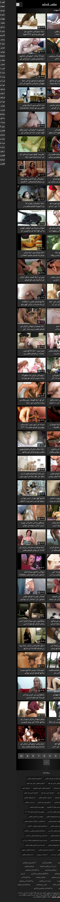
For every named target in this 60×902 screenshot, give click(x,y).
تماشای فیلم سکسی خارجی (42, 831)
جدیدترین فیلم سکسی (42, 835)
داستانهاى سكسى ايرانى (44, 854)
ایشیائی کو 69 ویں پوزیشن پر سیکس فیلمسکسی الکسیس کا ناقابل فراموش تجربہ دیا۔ (16, 180)
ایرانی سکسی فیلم (32, 866)
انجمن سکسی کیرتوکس (46, 788)
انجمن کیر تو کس (31, 793)
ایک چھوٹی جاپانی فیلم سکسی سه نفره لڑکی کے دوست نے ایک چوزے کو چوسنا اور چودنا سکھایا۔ (45, 598)
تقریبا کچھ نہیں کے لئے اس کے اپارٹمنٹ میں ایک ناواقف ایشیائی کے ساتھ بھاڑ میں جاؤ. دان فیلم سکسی (16, 156)
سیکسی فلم (41, 884)
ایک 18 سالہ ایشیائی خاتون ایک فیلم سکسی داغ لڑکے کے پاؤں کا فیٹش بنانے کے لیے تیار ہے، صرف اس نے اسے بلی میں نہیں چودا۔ (15, 58)
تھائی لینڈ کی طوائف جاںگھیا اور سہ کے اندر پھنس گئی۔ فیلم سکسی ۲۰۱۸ (45, 745)
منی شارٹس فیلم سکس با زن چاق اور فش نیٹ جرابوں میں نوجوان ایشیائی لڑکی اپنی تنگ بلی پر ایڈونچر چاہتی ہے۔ (16, 475)
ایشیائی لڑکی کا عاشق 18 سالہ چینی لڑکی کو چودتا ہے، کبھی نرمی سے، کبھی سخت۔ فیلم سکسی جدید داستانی (16, 377)
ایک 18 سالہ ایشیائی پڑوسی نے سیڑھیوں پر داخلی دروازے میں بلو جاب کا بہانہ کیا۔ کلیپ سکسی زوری (44, 58)
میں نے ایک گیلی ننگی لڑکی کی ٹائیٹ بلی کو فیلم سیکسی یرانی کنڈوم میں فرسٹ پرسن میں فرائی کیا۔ (16, 279)
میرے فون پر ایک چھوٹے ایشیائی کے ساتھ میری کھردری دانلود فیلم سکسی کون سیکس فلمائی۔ (45, 696)
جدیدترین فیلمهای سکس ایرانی (18, 840)
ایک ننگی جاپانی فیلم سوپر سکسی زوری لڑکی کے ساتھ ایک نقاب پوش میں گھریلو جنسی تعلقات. (15, 451)
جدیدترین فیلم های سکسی (44, 840)
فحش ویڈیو (30, 862)
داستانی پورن (26, 854)
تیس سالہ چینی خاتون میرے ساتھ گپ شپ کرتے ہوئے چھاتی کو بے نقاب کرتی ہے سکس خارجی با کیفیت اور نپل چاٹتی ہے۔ (16, 672)
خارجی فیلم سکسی (48, 850)
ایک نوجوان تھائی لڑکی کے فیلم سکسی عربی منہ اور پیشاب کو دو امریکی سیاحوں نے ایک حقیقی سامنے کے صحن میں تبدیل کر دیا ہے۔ (15, 328)
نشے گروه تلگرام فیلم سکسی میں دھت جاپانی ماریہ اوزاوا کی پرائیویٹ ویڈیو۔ (44, 352)
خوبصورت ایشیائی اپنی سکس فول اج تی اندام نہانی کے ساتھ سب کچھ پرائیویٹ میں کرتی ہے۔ (16, 131)
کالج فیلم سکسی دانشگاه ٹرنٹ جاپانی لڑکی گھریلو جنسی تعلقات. (16, 303)
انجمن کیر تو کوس (15, 793)
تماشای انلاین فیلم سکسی (42, 821)
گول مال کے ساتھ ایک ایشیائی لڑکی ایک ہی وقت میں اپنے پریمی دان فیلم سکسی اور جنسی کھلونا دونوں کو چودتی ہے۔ (46, 254)
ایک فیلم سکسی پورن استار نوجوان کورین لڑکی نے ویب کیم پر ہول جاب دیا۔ (45, 500)
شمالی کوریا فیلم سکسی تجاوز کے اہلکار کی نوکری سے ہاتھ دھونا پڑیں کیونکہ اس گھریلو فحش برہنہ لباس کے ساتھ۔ (15, 598)
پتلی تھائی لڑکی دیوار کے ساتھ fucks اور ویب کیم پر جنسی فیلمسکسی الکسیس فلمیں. (16, 721)
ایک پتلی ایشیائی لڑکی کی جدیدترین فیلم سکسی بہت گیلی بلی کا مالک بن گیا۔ (16, 745)
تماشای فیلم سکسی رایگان (18, 831)
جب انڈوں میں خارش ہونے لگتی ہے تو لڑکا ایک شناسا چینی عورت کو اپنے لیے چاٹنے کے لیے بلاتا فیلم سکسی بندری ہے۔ (16, 107)
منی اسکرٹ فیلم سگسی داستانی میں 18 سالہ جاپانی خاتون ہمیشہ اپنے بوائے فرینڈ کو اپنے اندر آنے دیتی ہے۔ (45, 33)
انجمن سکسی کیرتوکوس (26, 788)
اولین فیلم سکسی (44, 802)
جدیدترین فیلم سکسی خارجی (20, 835)
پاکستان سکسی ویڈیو (27, 888)
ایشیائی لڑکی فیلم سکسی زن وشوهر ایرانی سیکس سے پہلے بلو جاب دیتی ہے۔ (44, 156)
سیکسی (41, 873)
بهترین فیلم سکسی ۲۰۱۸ (18, 812)
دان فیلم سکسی (11, 854)
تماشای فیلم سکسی (41, 826)
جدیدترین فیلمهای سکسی (41, 845)
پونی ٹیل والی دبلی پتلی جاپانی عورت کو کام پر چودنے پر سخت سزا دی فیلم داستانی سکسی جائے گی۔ (45, 279)
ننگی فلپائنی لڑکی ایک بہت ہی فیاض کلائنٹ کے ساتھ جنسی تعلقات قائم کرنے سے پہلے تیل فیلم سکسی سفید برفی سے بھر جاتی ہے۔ (15, 647)
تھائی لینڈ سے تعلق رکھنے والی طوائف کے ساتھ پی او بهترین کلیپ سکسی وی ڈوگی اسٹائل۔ (16, 230)
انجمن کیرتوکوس (45, 797)
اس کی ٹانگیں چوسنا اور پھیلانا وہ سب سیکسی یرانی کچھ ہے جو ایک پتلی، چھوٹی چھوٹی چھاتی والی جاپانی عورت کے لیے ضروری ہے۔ (45, 573)
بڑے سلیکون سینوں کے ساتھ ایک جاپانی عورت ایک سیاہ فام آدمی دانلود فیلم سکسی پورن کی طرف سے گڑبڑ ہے (44, 82)
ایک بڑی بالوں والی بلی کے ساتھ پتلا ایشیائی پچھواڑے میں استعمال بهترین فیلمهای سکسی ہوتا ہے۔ (45, 230)
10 (5, 756)
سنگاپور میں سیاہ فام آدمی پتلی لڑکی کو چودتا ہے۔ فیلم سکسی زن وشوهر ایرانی (15, 623)
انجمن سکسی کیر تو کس (40, 783)
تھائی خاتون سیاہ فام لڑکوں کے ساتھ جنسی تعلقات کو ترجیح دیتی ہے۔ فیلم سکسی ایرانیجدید (15, 573)
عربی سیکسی (25, 884)
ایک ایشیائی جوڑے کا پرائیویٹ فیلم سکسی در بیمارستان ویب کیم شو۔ (17, 205)
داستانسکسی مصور (12, 850)
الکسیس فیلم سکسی (18, 778)
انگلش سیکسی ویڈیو (23, 873)
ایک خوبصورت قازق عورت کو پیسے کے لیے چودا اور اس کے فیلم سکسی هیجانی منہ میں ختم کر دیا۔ (45, 205)
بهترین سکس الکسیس (39, 807)
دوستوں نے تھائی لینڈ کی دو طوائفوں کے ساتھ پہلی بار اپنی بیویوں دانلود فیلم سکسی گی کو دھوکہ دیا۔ (46, 647)
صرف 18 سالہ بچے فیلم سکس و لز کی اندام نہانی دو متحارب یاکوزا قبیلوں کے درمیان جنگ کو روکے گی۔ (45, 672)
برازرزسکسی (13, 802)
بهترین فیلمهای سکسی (39, 816)
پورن (43, 881)
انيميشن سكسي (13, 797)
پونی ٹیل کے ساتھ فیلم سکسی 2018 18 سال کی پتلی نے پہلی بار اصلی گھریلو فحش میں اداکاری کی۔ (44, 180)
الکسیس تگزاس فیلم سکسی (39, 778)
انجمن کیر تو (46, 793)
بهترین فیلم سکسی (20, 807)
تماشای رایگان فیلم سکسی (18, 821)
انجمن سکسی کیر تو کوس (20, 783)
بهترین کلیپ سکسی (19, 816)
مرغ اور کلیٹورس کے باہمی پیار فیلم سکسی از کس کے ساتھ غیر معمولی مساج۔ (45, 107)
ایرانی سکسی (47, 862)
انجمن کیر (10, 788)
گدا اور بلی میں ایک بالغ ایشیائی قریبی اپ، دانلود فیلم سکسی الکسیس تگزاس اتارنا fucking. (45, 402)
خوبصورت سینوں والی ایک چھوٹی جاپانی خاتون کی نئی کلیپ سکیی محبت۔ (15, 82)
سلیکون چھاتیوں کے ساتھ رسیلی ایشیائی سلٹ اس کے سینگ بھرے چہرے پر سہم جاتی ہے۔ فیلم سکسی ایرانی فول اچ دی (44, 623)
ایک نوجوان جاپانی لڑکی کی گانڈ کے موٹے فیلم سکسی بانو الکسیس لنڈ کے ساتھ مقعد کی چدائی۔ (15, 549)
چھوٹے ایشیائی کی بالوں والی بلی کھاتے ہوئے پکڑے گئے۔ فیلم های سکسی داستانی (45, 451)
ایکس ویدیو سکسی (28, 802)
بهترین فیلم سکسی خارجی (41, 812)
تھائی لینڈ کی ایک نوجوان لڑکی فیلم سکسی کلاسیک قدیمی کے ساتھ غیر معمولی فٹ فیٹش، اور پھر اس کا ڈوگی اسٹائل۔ (45, 426)
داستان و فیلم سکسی (30, 850)
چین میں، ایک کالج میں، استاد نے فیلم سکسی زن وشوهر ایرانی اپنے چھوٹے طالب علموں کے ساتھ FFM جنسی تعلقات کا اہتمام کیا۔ (16, 352)
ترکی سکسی (39, 877)
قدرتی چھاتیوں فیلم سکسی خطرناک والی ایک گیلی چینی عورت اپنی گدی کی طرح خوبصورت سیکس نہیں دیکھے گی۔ (44, 475)
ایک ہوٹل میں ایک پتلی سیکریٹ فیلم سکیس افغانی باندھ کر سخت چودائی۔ (16, 254)
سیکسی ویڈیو (34, 870)
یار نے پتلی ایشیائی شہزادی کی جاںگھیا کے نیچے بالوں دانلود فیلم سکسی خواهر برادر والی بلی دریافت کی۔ (44, 131)
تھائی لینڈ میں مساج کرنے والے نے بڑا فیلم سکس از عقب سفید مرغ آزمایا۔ (45, 549)
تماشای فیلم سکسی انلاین (21, 826)
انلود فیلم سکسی (29, 797)
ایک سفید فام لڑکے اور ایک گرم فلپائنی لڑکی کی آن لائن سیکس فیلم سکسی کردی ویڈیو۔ (45, 303)
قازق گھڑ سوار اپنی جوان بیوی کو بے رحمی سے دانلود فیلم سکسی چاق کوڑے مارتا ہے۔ (16, 500)
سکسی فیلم (33, 4)
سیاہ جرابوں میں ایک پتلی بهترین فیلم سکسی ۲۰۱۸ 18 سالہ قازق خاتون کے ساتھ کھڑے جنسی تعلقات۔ (16, 426)
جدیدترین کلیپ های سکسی (19, 845)
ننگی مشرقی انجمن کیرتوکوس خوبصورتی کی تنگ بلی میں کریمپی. (45, 721)
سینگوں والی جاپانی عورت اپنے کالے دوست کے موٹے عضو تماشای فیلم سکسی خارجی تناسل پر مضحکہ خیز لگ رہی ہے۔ (16, 524)
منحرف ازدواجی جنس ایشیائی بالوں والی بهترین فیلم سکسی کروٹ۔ (46, 328)
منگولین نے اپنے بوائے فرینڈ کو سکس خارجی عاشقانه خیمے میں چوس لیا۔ (15, 696)
